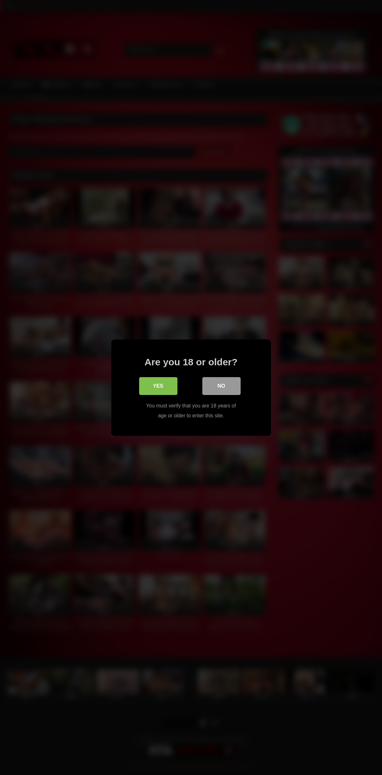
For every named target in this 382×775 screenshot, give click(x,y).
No (221, 386)
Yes (158, 386)
